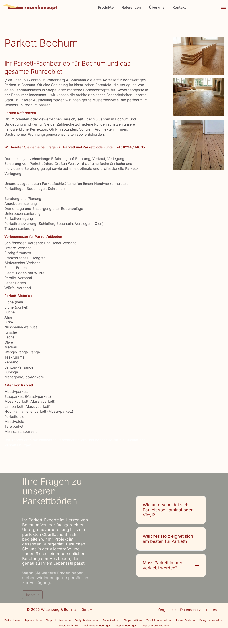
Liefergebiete (165, 609)
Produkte (106, 7)
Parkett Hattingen (68, 625)
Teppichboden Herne (58, 620)
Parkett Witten (111, 620)
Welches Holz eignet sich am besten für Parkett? (168, 539)
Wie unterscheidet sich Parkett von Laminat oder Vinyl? (168, 510)
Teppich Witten (133, 620)
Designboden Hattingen (97, 625)
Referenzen (131, 7)
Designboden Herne (86, 620)
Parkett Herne (12, 620)
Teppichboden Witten (159, 620)
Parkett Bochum (185, 620)
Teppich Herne (33, 620)
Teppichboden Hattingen (155, 625)
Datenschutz (190, 609)
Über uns (157, 7)
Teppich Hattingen (126, 625)
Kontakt (179, 7)
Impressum (214, 609)
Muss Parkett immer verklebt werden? (162, 565)
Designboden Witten (211, 620)
